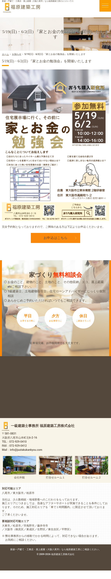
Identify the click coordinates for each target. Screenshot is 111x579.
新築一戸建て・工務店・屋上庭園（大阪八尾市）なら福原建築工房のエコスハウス (38, 1)
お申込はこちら (56, 238)
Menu (105, 6)
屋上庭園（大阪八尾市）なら (68, 557)
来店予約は (55, 340)
